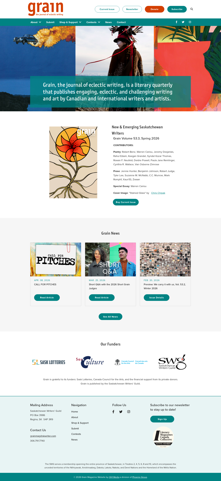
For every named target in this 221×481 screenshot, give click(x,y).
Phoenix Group (139, 476)
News (108, 22)
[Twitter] (183, 22)
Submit (50, 22)
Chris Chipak (158, 193)
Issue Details (157, 297)
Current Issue (107, 9)
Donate (155, 9)
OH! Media (114, 476)
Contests (91, 22)
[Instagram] (190, 22)
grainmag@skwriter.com (43, 436)
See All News (110, 316)
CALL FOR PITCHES (45, 284)
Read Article (47, 297)
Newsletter (132, 9)
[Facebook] (176, 22)
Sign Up (162, 418)
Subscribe (177, 9)
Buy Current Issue (126, 202)
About (34, 22)
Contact (121, 22)
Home (74, 411)
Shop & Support (68, 22)
